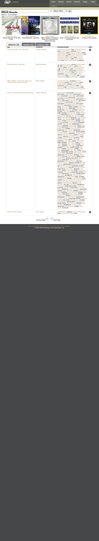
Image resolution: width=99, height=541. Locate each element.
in (51, 11)
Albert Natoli (69, 94)
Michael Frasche (70, 99)
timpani (72, 111)
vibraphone (76, 130)
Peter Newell (74, 100)
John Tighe (72, 96)
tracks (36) (43, 44)
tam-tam (66, 184)
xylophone (60, 206)
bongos (59, 111)
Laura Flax (77, 181)
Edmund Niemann (80, 49)
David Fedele (81, 64)
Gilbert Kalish (68, 57)
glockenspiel (65, 150)
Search (68, 2)
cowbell (63, 148)
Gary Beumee (61, 92)
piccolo (73, 64)
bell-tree (79, 161)
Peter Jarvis (78, 72)
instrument (72, 108)
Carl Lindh (78, 92)
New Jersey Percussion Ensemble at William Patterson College (71, 180)
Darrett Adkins (78, 69)
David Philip (77, 102)
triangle (78, 120)
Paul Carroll (65, 70)
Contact (41, 226)
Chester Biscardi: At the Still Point (11, 38)
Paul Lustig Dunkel (71, 60)
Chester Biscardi (11, 36)
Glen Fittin (70, 148)
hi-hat (59, 108)
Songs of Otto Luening (89, 38)
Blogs (85, 2)
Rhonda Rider (79, 67)
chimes (64, 131)
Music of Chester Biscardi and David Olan (69, 38)
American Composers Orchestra (75, 88)
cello (58, 69)
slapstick (64, 145)
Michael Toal (61, 102)
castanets (73, 117)
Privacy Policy (49, 226)
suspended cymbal (67, 152)
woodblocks (75, 124)
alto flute (60, 66)
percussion (72, 70)
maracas (65, 122)
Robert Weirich (62, 54)
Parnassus (60, 88)
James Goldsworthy (79, 212)
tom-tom (68, 116)
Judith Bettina (66, 51)
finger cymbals (73, 106)
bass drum (74, 187)
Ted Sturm (73, 184)
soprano (73, 51)
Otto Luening (89, 36)
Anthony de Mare (75, 52)
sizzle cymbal (80, 131)
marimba (65, 125)
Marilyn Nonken (68, 66)
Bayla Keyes (65, 69)
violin (72, 59)
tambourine (61, 110)
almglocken (61, 161)
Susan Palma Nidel (68, 213)
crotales (76, 148)
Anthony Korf (77, 84)
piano (59, 51)
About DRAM (33, 226)
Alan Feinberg (74, 82)
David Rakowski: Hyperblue (30, 38)
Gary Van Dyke (76, 128)
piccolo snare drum (72, 158)
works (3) (28, 44)
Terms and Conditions (63, 226)
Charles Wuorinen (63, 81)
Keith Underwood (77, 54)
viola (78, 75)
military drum (80, 156)
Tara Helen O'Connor (64, 49)
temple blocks (74, 147)
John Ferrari (80, 97)
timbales (75, 110)
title (8, 47)
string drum (65, 159)
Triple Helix (70, 67)
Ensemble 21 (81, 70)
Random (77, 2)
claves (59, 119)
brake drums (61, 169)
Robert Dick (61, 55)
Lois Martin (72, 75)
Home (53, 2)
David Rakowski (31, 36)
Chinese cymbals (74, 162)
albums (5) (13, 44)
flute (72, 49)
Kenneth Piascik (62, 97)
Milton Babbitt (50, 36)
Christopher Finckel (73, 87)
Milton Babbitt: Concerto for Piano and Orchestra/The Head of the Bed (49, 39)
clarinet (66, 82)
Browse (61, 2)
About (93, 2)
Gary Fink (60, 105)
